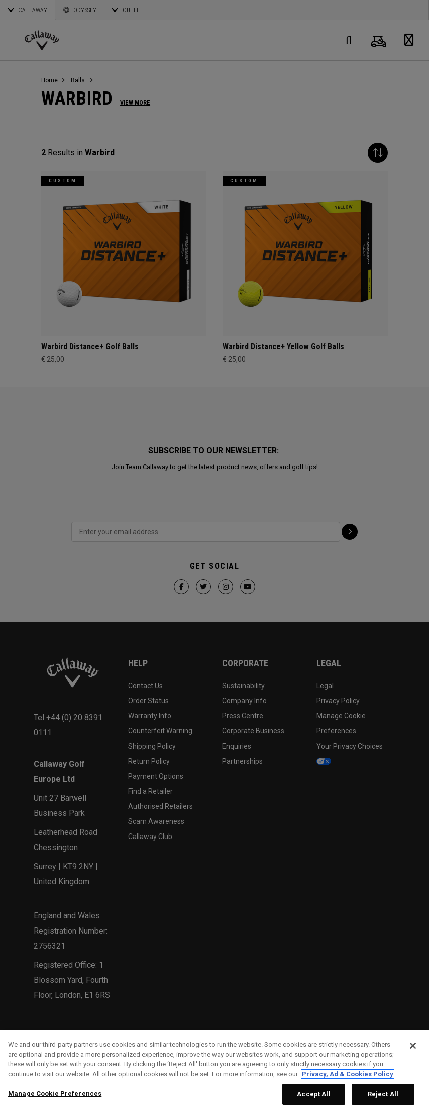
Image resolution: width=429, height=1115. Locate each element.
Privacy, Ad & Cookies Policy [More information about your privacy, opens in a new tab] (347, 1074)
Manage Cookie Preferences (54, 1093)
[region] (214, 1072)
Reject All (383, 1094)
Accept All (313, 1094)
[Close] (413, 1046)
